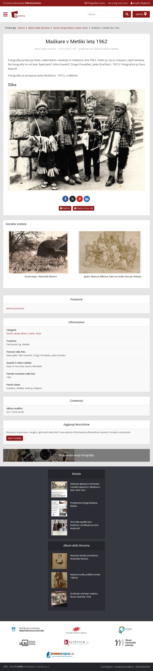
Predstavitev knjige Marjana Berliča (84, 504)
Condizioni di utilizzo (124, 666)
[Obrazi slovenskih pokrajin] (125, 643)
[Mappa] (141, 14)
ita (120, 3)
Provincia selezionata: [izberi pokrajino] (22, 3)
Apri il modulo (14, 438)
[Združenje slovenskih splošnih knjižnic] (76, 643)
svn (110, 3)
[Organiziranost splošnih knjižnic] (76, 630)
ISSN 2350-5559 (142, 666)
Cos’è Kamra (107, 666)
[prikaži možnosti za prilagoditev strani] (94, 3)
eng (115, 3)
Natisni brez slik (83, 208)
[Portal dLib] (27, 643)
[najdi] (127, 14)
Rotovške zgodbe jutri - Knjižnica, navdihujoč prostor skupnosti (84, 525)
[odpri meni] (5, 14)
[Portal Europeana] (125, 630)
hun (126, 3)
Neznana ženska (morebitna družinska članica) (84, 557)
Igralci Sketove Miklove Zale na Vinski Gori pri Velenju (112, 276)
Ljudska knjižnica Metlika (106, 48)
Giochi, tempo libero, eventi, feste (23, 333)
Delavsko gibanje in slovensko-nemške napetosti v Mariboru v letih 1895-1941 (85, 487)
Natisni (65, 208)
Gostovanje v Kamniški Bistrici (41, 276)
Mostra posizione (15, 308)
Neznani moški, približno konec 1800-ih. (85, 576)
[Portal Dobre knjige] (60, 654)
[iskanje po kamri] (105, 14)
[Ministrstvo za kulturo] (27, 630)
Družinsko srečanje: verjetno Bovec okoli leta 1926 (84, 595)
